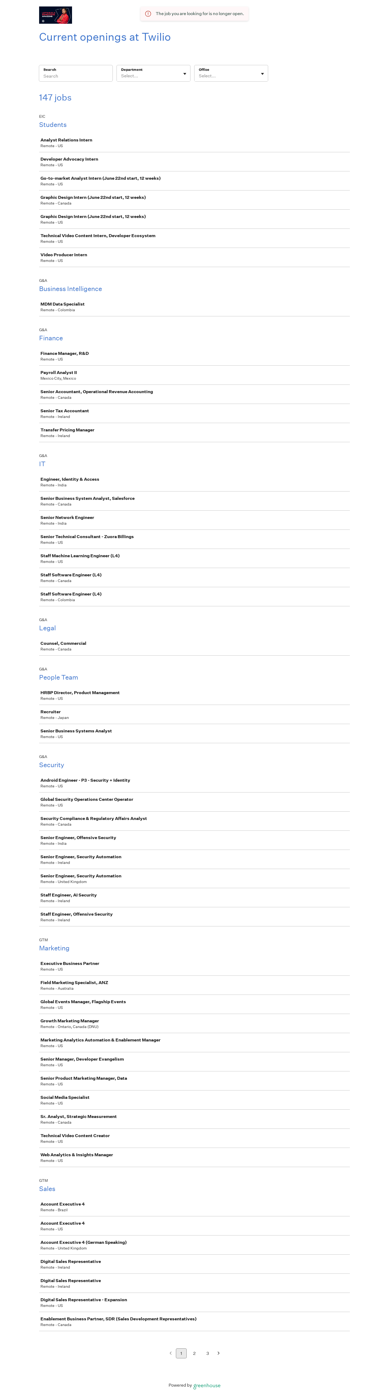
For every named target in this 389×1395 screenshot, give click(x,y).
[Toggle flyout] (185, 74)
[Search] (75, 76)
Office (204, 69)
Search (49, 69)
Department (131, 69)
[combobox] (121, 76)
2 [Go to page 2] (194, 1353)
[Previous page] (171, 1353)
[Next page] (219, 1353)
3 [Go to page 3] (207, 1353)
